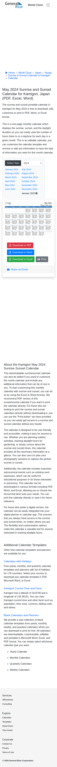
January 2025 (29, 193)
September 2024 (30, 177)
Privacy (5, 748)
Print (42, 259)
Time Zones (7, 730)
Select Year (13, 163)
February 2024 (12, 173)
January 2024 (11, 169)
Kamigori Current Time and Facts (23, 588)
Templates (6, 722)
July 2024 (26, 169)
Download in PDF (20, 245)
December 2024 (29, 189)
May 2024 (10, 185)
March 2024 (11, 177)
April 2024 (10, 181)
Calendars (6, 717)
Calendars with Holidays (17, 561)
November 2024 (29, 185)
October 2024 (28, 181)
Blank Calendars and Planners (21, 615)
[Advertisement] (28, 39)
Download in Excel (21, 259)
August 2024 (28, 173)
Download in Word (20, 252)
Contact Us (7, 744)
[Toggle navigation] (48, 5)
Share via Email (17, 269)
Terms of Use (8, 752)
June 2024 (10, 189)
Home (10, 72)
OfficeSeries (7, 700)
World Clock (35, 4)
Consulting (7, 704)
